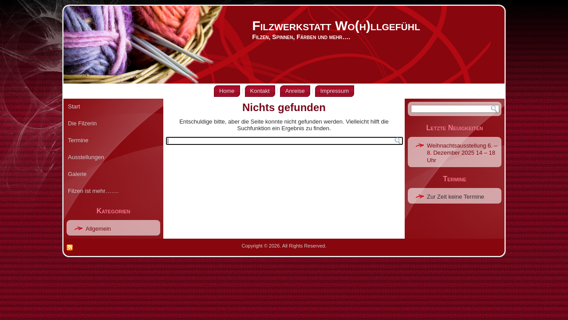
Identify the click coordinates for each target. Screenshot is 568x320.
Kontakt (260, 91)
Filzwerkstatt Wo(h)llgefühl (336, 25)
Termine (78, 140)
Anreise (295, 91)
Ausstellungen (86, 157)
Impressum (334, 91)
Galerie (77, 174)
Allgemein (98, 228)
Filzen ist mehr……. (93, 191)
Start (74, 106)
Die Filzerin (82, 123)
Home (227, 91)
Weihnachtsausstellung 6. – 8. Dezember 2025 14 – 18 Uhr (462, 153)
